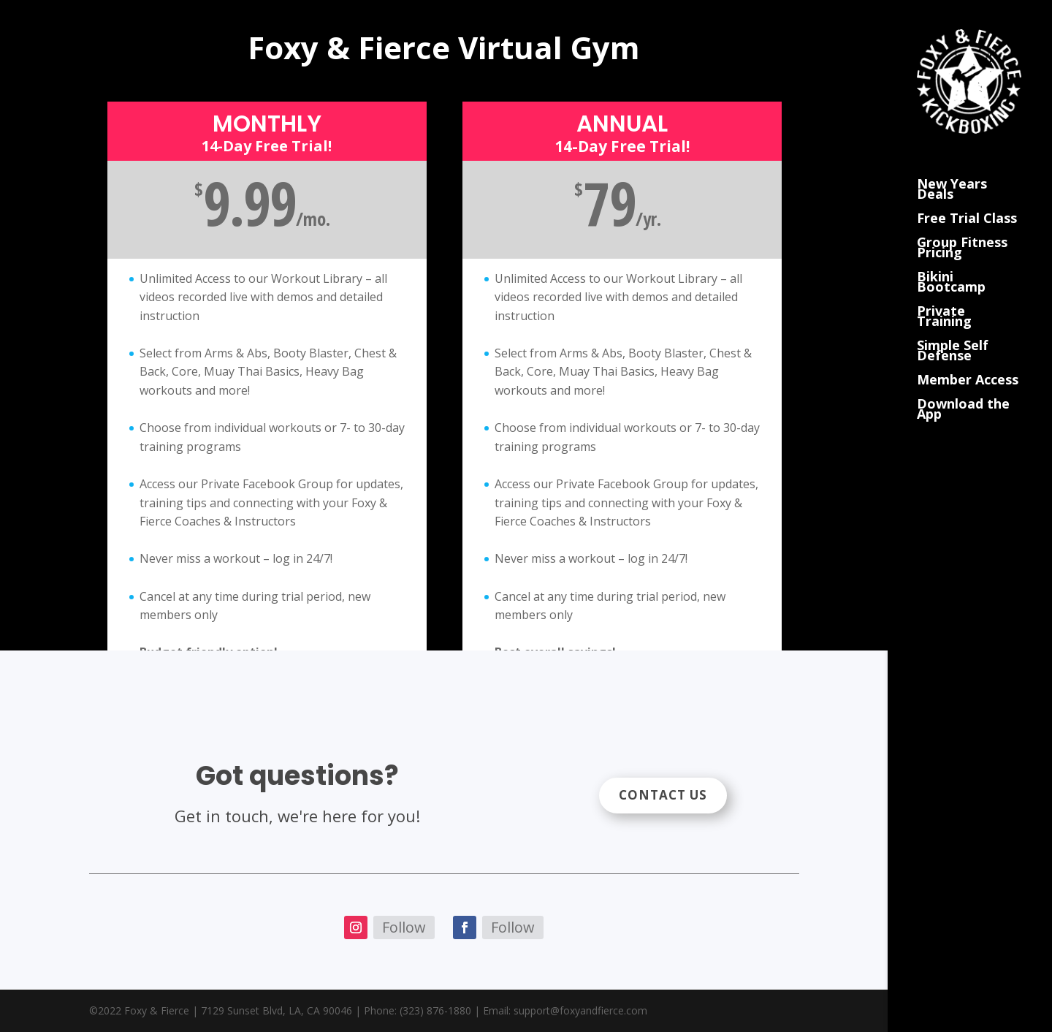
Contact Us (663, 794)
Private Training (944, 298)
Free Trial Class (967, 200)
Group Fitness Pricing (962, 229)
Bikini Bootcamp (951, 263)
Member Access (967, 361)
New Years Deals (952, 171)
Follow (404, 927)
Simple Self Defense (952, 332)
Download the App (963, 391)
